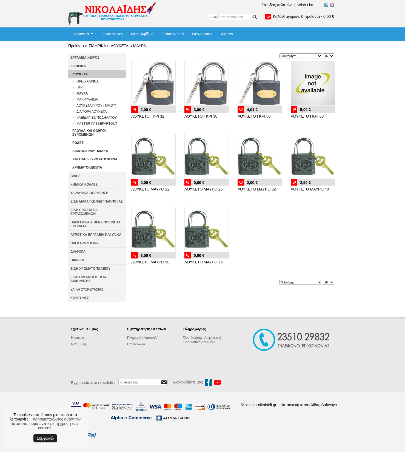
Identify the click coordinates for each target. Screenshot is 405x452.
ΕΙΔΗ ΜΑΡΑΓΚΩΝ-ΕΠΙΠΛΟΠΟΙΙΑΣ (96, 201)
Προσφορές (111, 34)
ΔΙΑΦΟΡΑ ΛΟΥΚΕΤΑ (91, 111)
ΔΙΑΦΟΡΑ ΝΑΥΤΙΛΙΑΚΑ (90, 151)
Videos (227, 34)
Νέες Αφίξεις (142, 34)
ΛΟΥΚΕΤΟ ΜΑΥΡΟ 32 (257, 189)
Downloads (202, 34)
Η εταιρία (77, 338)
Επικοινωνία (173, 34)
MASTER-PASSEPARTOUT (96, 124)
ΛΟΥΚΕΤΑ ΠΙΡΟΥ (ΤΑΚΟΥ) (96, 105)
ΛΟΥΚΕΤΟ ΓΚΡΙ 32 (147, 116)
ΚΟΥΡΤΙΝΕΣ (79, 298)
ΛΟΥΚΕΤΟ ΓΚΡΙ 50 (254, 116)
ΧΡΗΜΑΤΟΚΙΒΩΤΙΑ (87, 167)
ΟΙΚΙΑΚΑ (77, 260)
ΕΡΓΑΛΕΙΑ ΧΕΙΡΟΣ (84, 57)
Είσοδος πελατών (277, 5)
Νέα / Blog (78, 344)
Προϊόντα (80, 34)
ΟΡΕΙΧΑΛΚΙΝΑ (87, 81)
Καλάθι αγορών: (303, 16)
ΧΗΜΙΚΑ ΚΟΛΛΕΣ (84, 184)
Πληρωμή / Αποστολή (142, 338)
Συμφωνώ (45, 438)
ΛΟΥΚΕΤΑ (119, 46)
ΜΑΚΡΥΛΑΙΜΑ (87, 99)
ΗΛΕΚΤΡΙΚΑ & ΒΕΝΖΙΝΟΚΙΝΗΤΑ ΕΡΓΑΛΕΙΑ (95, 224)
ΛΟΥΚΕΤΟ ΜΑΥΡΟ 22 (150, 189)
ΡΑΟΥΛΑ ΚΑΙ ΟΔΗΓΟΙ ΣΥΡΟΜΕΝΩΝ (89, 133)
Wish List (305, 5)
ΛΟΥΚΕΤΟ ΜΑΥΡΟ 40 (310, 189)
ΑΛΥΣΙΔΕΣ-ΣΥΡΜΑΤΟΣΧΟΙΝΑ (94, 159)
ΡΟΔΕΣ (78, 143)
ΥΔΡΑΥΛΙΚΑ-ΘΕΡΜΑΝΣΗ (89, 193)
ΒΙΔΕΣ (75, 176)
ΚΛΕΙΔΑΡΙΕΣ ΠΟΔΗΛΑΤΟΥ (96, 118)
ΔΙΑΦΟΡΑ (77, 252)
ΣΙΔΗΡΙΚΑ (97, 46)
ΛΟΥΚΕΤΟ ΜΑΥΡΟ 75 (203, 262)
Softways (329, 405)
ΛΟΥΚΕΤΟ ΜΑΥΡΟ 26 (203, 189)
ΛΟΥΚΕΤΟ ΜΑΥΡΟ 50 (150, 262)
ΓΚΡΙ (80, 87)
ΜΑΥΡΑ (139, 46)
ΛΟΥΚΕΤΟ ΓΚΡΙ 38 (200, 116)
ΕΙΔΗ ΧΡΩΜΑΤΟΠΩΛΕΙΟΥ (90, 269)
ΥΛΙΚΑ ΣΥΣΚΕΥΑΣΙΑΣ (86, 289)
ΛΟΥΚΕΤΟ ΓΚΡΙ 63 (307, 116)
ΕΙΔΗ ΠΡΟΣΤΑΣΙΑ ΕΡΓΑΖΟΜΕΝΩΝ (84, 212)
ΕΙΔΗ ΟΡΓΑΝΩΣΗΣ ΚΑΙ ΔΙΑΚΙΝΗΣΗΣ (88, 279)
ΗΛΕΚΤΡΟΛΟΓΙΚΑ (84, 243)
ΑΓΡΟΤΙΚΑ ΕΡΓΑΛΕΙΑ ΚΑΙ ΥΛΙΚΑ (95, 235)
